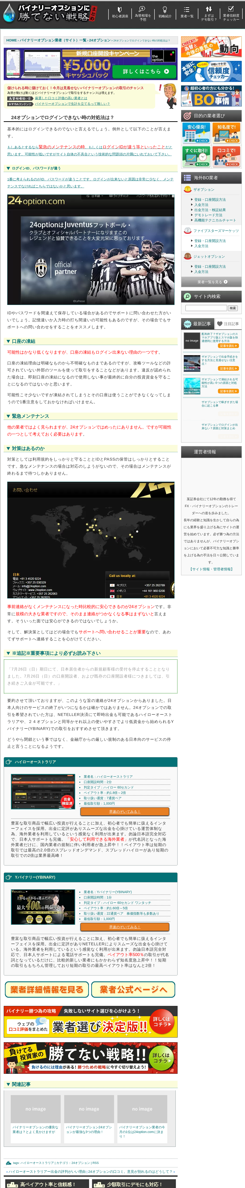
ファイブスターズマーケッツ (211, 272)
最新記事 (202, 365)
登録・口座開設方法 (210, 242)
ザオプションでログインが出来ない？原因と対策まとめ (220, 604)
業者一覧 (187, 16)
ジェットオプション (204, 298)
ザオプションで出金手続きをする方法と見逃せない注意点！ (220, 436)
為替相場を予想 (143, 17)
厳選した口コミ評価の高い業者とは (61, 98)
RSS (95, 1163)
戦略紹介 (165, 16)
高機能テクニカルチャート (215, 262)
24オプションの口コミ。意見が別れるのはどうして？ (130, 1171)
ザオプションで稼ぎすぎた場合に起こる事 (220, 547)
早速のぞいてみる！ (125, 812)
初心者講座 (120, 16)
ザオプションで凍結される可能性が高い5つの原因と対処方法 (220, 493)
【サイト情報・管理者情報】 (211, 747)
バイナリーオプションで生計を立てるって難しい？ (72, 104)
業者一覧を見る (210, 324)
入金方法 (201, 247)
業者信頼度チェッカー (231, 17)
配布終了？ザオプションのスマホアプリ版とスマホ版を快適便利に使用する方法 (220, 379)
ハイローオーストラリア (37, 1163)
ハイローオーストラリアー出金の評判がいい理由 (47, 1171)
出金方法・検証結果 (210, 252)
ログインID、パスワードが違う (36, 168)
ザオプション (199, 231)
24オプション (80, 1163)
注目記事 (231, 366)
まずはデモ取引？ (209, 17)
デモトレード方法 (208, 257)
